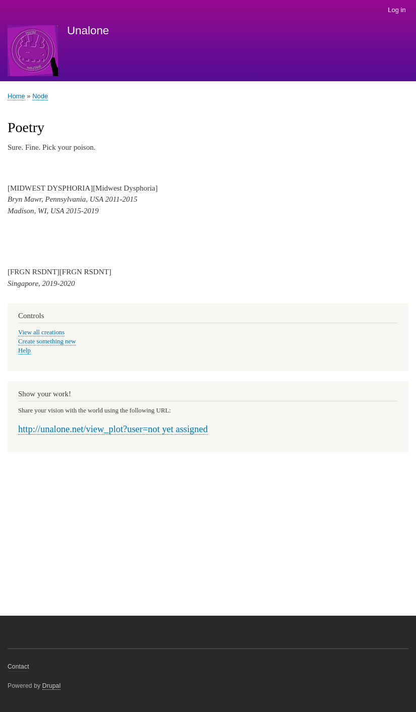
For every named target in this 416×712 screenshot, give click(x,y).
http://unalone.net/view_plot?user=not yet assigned (113, 429)
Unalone (88, 30)
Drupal (51, 685)
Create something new (47, 341)
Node (40, 96)
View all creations (41, 332)
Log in (396, 10)
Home (16, 96)
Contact (18, 666)
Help (24, 350)
